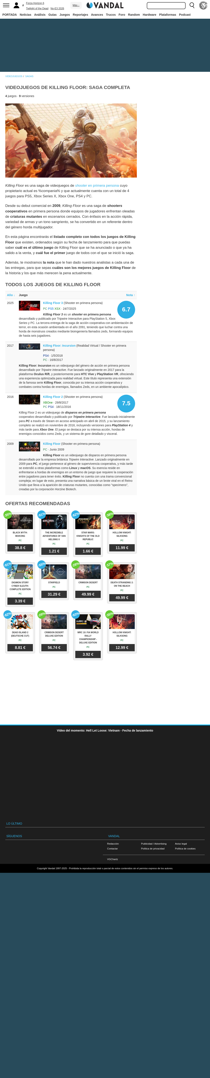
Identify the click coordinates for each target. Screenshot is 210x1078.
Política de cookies (185, 848)
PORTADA (9, 14)
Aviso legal (181, 843)
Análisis (40, 14)
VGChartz (112, 859)
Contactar (112, 848)
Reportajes (80, 14)
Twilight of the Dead (37, 8)
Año (11, 295)
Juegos (65, 14)
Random (134, 14)
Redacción (113, 843)
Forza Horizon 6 (35, 3)
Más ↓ (76, 5)
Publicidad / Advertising (154, 843)
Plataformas (167, 14)
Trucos (111, 14)
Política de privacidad (152, 848)
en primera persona (97, 186)
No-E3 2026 (57, 8)
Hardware (149, 14)
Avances (97, 14)
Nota (130, 295)
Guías (52, 14)
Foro (122, 14)
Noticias (25, 14)
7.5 (126, 403)
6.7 (126, 309)
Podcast (184, 14)
